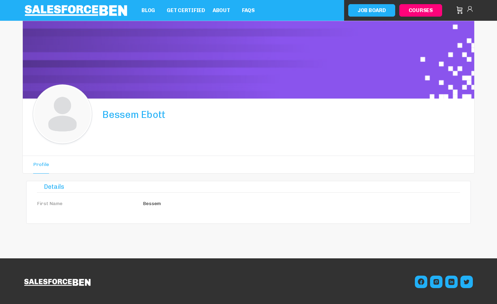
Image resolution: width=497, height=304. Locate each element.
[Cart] (459, 10)
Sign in (470, 10)
